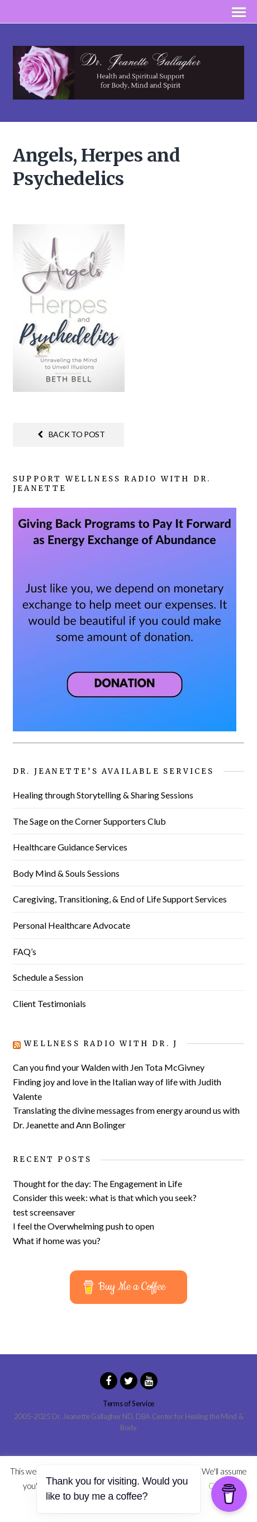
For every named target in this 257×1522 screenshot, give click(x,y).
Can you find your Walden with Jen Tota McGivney (108, 1067)
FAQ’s (24, 951)
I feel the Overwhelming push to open (83, 1226)
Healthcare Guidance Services (70, 847)
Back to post (71, 434)
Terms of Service (128, 1403)
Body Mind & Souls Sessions (66, 873)
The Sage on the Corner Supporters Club (89, 821)
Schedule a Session (48, 977)
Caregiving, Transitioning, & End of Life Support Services (120, 899)
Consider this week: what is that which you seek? (105, 1197)
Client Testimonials (49, 1003)
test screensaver (44, 1212)
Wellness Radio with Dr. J (101, 1043)
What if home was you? (57, 1240)
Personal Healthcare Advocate (71, 925)
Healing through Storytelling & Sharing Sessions (103, 795)
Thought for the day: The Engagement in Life (97, 1183)
